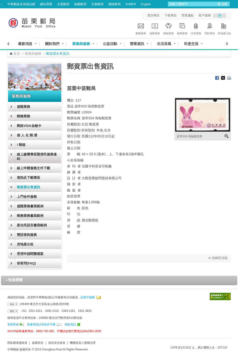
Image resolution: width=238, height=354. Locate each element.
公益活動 (110, 44)
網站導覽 (46, 4)
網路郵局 (114, 4)
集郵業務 (182, 28)
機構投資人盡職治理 (82, 342)
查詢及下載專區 (28, 177)
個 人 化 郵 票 (27, 135)
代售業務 (196, 28)
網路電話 (70, 324)
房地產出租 (224, 28)
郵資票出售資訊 (28, 187)
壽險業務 (168, 28)
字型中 (219, 15)
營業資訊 (137, 44)
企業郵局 (63, 4)
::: (1, 4)
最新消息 (25, 44)
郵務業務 (141, 28)
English (146, 4)
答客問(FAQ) (26, 263)
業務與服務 (81, 44)
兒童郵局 (97, 4)
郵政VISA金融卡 (29, 126)
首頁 (16, 53)
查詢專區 (153, 15)
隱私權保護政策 (17, 342)
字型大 (224, 15)
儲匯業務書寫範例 (30, 206)
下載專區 (170, 15)
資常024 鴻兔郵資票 (189, 136)
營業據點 (187, 15)
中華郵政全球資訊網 (21, 4)
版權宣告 (37, 342)
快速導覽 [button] (14, 280)
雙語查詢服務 (27, 235)
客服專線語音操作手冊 (41, 324)
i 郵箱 (21, 145)
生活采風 (164, 44)
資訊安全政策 (56, 342)
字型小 (215, 15)
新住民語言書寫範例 (32, 225)
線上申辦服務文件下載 (33, 168)
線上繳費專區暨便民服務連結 (37, 156)
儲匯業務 (154, 28)
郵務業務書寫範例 (30, 216)
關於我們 (52, 44)
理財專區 (209, 28)
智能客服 (13, 324)
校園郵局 (80, 4)
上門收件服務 (27, 197)
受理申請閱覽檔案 (30, 254)
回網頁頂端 (219, 257)
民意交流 (191, 44)
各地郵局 (130, 4)
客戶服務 (205, 15)
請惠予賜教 (88, 297)
